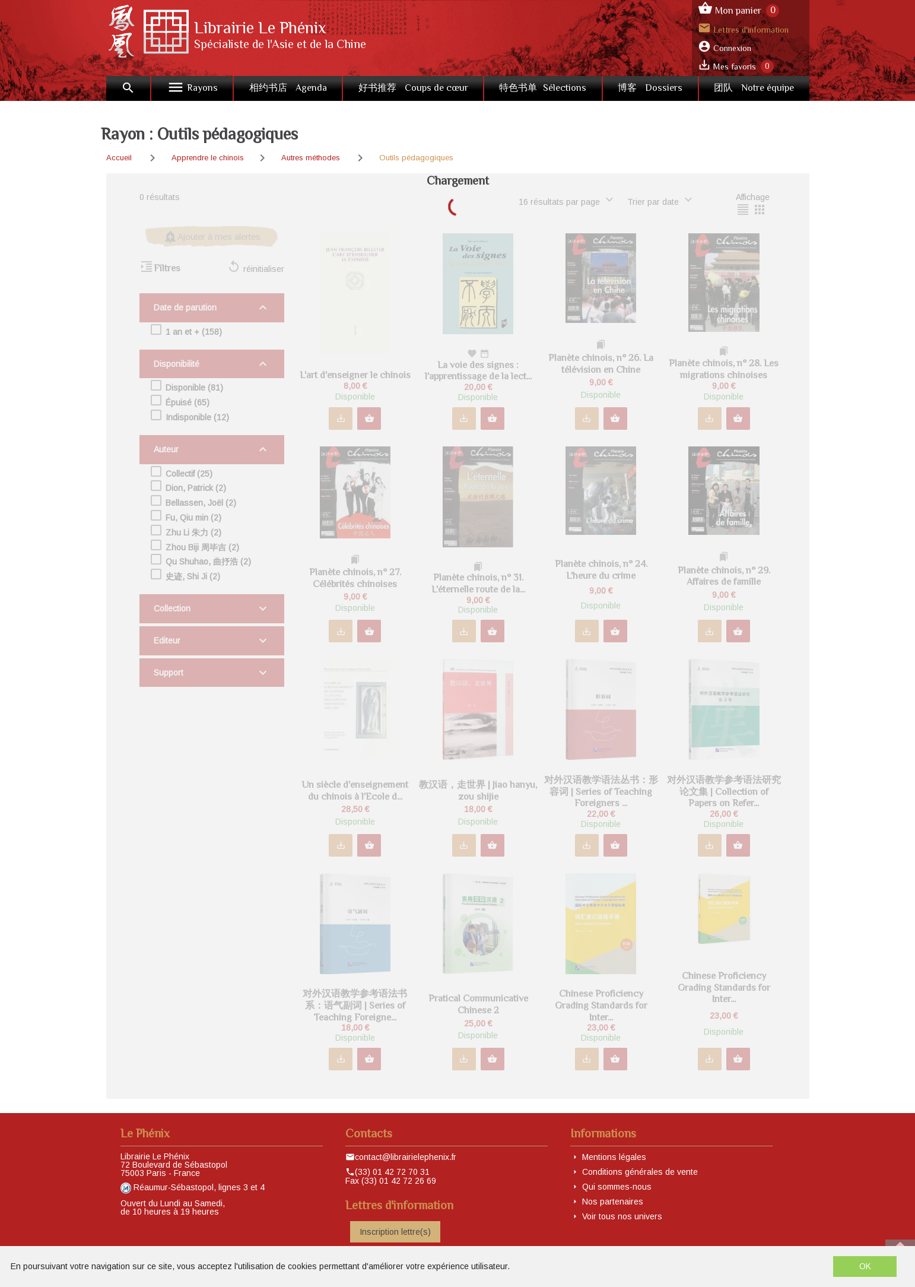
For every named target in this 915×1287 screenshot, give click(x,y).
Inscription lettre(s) (395, 1232)
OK (865, 1266)
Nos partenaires (612, 1201)
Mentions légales (614, 1157)
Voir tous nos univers (622, 1216)
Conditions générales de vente (640, 1172)
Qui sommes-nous (617, 1186)
